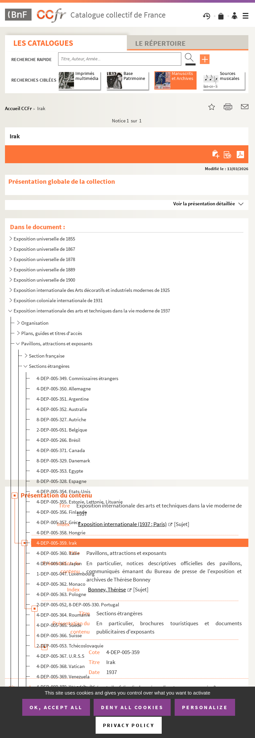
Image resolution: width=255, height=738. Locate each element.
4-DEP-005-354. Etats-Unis (63, 491)
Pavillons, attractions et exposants (56, 343)
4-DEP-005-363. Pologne (61, 594)
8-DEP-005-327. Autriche (61, 419)
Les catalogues (43, 43)
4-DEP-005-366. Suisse (59, 635)
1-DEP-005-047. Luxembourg (66, 573)
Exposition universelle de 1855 (44, 238)
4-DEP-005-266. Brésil (58, 440)
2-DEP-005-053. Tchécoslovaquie (70, 645)
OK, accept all (56, 707)
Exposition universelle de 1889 (44, 269)
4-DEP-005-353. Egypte (60, 471)
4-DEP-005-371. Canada (61, 450)
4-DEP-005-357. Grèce (58, 522)
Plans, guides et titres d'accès (51, 333)
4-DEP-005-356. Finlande (62, 512)
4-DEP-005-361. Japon (59, 563)
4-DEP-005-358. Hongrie (61, 532)
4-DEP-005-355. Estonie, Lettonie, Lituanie (80, 502)
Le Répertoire (160, 43)
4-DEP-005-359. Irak (57, 543)
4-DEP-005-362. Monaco (61, 584)
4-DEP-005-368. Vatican (61, 666)
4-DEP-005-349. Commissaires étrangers (77, 378)
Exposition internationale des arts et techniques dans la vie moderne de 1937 (92, 310)
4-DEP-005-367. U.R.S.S (60, 656)
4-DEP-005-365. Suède (59, 625)
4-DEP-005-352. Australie (62, 409)
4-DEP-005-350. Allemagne (64, 388)
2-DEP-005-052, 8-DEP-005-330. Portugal (78, 604)
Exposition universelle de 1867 (44, 249)
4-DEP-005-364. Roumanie (63, 615)
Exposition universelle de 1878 (44, 259)
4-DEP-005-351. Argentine (63, 399)
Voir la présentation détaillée (204, 203)
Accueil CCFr (18, 108)
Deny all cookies (132, 707)
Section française (46, 356)
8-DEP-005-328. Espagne (61, 481)
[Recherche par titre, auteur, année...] (119, 59)
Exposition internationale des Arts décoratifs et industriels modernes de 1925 (92, 290)
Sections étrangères (49, 366)
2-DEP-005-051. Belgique (62, 430)
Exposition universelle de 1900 (44, 280)
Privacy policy (128, 725)
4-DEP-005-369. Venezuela (63, 676)
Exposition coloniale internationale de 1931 (58, 300)
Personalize (205, 707)
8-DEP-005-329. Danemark (63, 460)
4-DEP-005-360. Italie (58, 553)
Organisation (34, 323)
